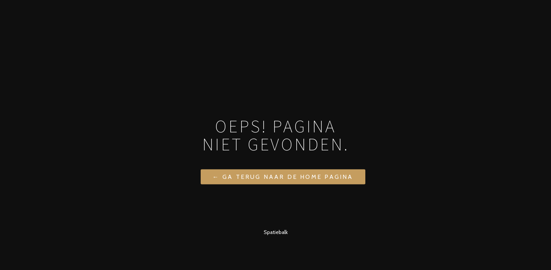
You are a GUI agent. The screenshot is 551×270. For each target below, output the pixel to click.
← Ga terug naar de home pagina (283, 176)
